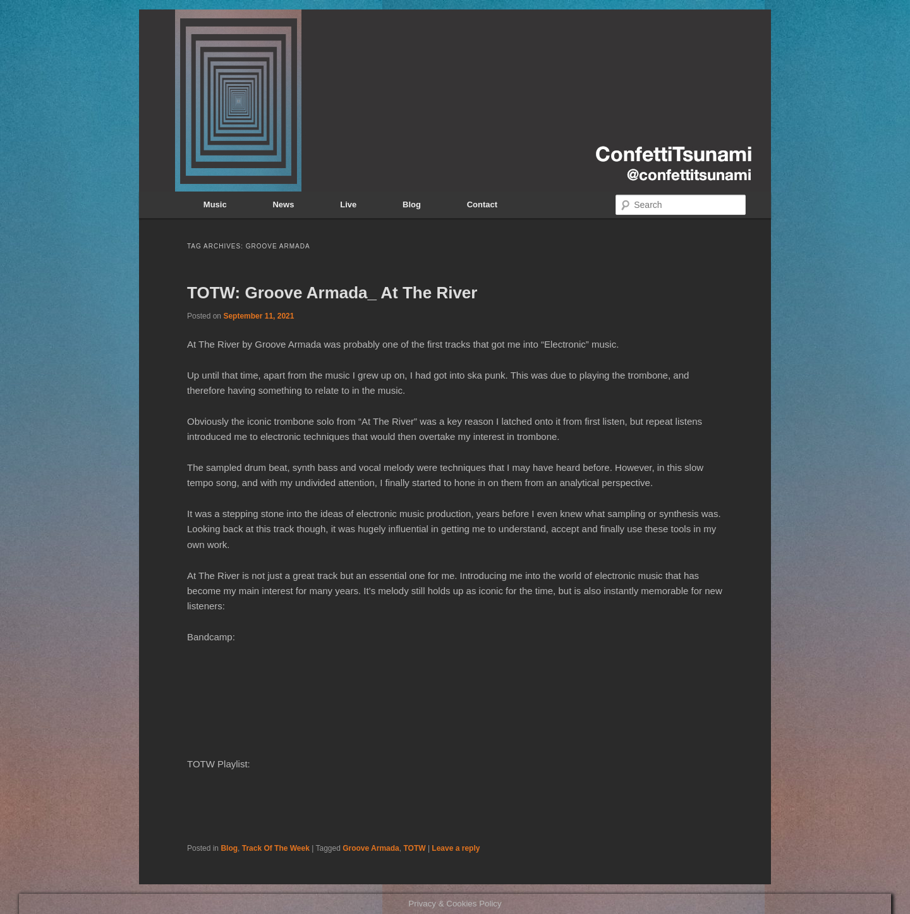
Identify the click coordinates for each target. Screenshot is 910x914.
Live (348, 204)
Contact (482, 204)
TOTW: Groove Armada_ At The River (332, 292)
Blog (412, 204)
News (283, 204)
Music (215, 204)
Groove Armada (371, 848)
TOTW (414, 848)
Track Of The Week (276, 848)
